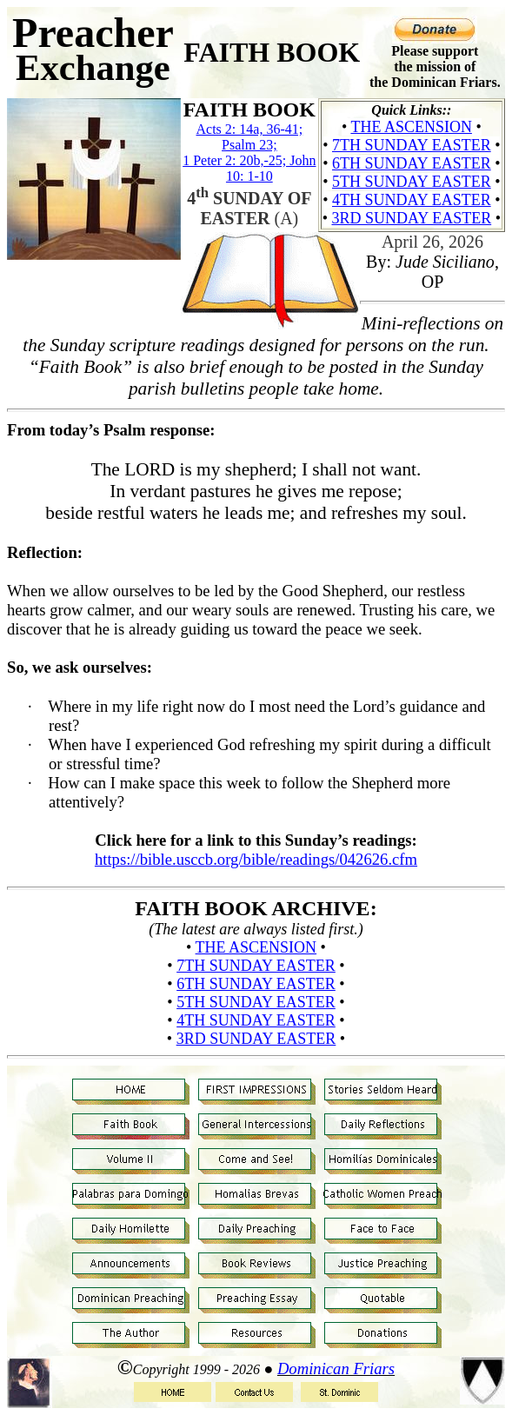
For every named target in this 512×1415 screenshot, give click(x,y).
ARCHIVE (320, 908)
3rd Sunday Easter (411, 218)
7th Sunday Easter (411, 145)
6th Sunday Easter (411, 163)
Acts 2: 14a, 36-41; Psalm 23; (249, 137)
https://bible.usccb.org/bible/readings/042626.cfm (256, 859)
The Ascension (411, 127)
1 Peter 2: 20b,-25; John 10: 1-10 (249, 168)
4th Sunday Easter (411, 200)
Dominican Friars (336, 1368)
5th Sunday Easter (411, 181)
